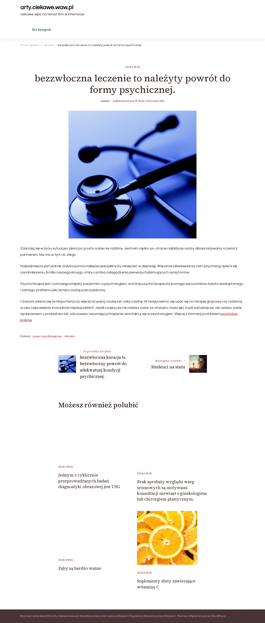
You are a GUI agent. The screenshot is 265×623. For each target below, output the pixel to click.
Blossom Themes (176, 616)
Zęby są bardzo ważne (79, 568)
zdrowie (132, 67)
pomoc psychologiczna (47, 336)
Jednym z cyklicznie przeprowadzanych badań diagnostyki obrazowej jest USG (89, 481)
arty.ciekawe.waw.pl (46, 7)
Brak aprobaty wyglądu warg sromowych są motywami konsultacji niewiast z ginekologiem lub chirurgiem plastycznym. (172, 490)
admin (105, 101)
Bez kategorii (41, 29)
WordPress (218, 616)
